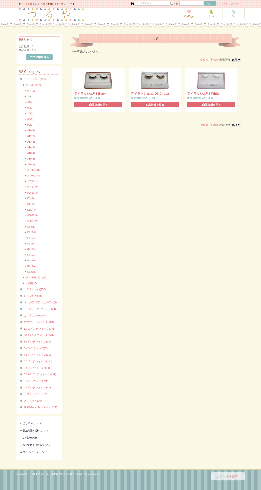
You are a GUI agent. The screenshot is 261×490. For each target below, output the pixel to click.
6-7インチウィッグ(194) (38, 361)
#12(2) (31, 136)
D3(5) (30, 198)
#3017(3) (32, 215)
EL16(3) (32, 249)
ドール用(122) (34, 85)
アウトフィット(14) (35, 393)
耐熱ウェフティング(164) (39, 321)
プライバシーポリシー (34, 452)
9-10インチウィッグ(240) (39, 335)
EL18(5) (32, 260)
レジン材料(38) (33, 295)
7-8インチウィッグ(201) (38, 354)
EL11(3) (32, 232)
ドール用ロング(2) (36, 277)
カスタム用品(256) (35, 289)
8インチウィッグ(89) (36, 348)
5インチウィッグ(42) (36, 380)
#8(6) (30, 119)
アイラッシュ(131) (35, 79)
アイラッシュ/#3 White (203, 93)
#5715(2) (32, 181)
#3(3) (30, 96)
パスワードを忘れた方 (228, 3)
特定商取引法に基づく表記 (37, 445)
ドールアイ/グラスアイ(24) (40, 308)
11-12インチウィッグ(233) (39, 328)
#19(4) (31, 158)
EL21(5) (32, 271)
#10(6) (31, 130)
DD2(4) (31, 209)
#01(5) (31, 90)
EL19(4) (32, 266)
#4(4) (30, 101)
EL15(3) (32, 243)
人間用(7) (31, 283)
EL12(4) (32, 237)
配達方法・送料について (36, 430)
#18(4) (31, 153)
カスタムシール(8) (35, 315)
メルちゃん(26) (33, 400)
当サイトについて (32, 423)
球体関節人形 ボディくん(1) (40, 407)
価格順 (204, 59)
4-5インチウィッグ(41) (37, 387)
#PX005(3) (33, 169)
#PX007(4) (33, 175)
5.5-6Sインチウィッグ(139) (40, 374)
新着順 (215, 59)
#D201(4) (32, 186)
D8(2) (30, 203)
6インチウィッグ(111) (37, 367)
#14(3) (31, 147)
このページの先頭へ (228, 476)
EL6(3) (31, 226)
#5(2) (30, 107)
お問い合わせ (30, 437)
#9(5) (30, 124)
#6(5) (30, 113)
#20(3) (31, 164)
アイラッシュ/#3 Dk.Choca (150, 93)
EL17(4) (32, 254)
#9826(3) (32, 192)
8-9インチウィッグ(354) (38, 341)
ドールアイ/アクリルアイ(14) (41, 302)
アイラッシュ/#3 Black (90, 93)
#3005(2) (32, 220)
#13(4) (31, 141)
